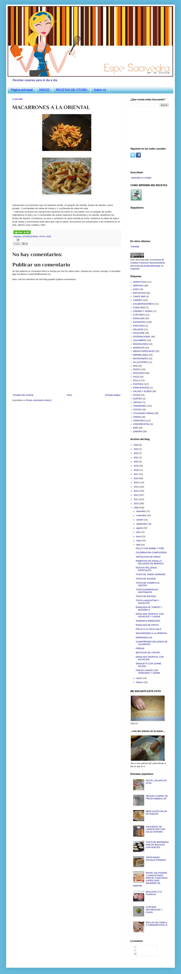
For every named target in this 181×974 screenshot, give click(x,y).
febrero (140, 682)
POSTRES (138, 384)
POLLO (136, 380)
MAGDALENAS (140, 344)
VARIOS (137, 417)
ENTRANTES (139, 322)
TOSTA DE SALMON (146, 578)
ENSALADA (139, 318)
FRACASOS (139, 326)
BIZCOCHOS (139, 293)
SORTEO (137, 398)
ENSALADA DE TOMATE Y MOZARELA (149, 608)
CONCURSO (139, 307)
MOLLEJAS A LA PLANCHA (154, 893)
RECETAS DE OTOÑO (71, 89)
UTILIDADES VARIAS (143, 413)
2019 (136, 466)
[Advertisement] (145, 126)
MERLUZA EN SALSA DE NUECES (156, 812)
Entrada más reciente (23, 395)
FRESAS (140, 648)
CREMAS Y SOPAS (142, 311)
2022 (136, 453)
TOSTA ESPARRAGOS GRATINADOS (147, 590)
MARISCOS (139, 347)
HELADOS (138, 329)
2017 (136, 474)
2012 (136, 495)
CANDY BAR (139, 296)
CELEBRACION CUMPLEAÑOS (151, 552)
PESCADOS (139, 373)
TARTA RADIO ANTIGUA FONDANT (156, 858)
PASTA (42, 236)
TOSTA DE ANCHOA (146, 596)
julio (138, 532)
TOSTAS (137, 409)
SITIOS (136, 395)
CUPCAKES (139, 314)
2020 (136, 461)
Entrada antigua (112, 395)
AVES (136, 289)
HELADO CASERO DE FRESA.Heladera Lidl (157, 797)
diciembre (141, 511)
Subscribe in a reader (141, 178)
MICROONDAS (140, 358)
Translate (134, 246)
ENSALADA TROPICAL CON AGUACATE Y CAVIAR (150, 615)
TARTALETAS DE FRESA (148, 557)
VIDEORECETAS (141, 424)
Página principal (22, 89)
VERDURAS (139, 420)
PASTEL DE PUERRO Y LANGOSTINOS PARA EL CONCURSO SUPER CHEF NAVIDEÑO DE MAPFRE (150, 879)
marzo (139, 678)
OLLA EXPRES (140, 362)
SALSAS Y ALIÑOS (142, 391)
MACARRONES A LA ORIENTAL (151, 633)
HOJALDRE (139, 333)
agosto (139, 528)
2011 (136, 499)
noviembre (141, 515)
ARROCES (138, 285)
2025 (136, 445)
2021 (136, 457)
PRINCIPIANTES (141, 387)
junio (138, 536)
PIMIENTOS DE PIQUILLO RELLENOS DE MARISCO (150, 562)
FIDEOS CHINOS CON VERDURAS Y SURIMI (148, 671)
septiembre (141, 524)
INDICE (44, 89)
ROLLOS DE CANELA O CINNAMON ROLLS (156, 923)
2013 (136, 491)
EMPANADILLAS (144, 637)
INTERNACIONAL (30, 236)
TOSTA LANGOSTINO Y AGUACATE (147, 601)
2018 (136, 470)
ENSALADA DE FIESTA (147, 625)
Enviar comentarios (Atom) (38, 400)
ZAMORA (137, 431)
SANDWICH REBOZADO (148, 621)
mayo (139, 540)
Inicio (69, 395)
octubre (140, 519)
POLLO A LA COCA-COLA (148, 629)
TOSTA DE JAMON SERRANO (151, 574)
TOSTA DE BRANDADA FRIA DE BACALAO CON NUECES (157, 845)
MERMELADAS (140, 355)
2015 (136, 482)
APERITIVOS (139, 282)
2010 (136, 503)
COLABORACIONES (143, 304)
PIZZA (136, 377)
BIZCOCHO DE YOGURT (148, 652)
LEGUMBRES (140, 340)
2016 (136, 478)
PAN (135, 366)
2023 (136, 449)
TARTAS (137, 402)
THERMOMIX (139, 406)
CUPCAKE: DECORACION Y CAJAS (154, 909)
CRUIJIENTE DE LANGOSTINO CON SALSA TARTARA (155, 829)
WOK (48, 236)
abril (138, 544)
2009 (136, 507)
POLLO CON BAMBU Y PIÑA (150, 548)
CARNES (137, 300)
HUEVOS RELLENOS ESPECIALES (146, 568)
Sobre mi (100, 89)
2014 (136, 487)
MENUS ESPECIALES (144, 351)
